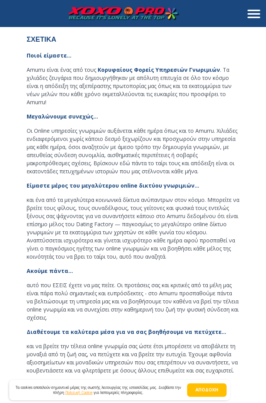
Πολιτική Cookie (80, 392)
